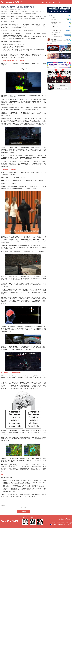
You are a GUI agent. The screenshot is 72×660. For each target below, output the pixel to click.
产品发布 (62, 522)
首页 (43, 2)
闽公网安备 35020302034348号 (56, 524)
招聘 (62, 2)
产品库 (53, 2)
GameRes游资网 (69, 523)
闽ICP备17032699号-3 (68, 524)
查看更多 (69, 15)
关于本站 (54, 522)
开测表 (58, 2)
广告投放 (66, 522)
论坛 (49, 2)
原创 (46, 2)
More (66, 2)
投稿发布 (58, 522)
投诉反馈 (70, 522)
